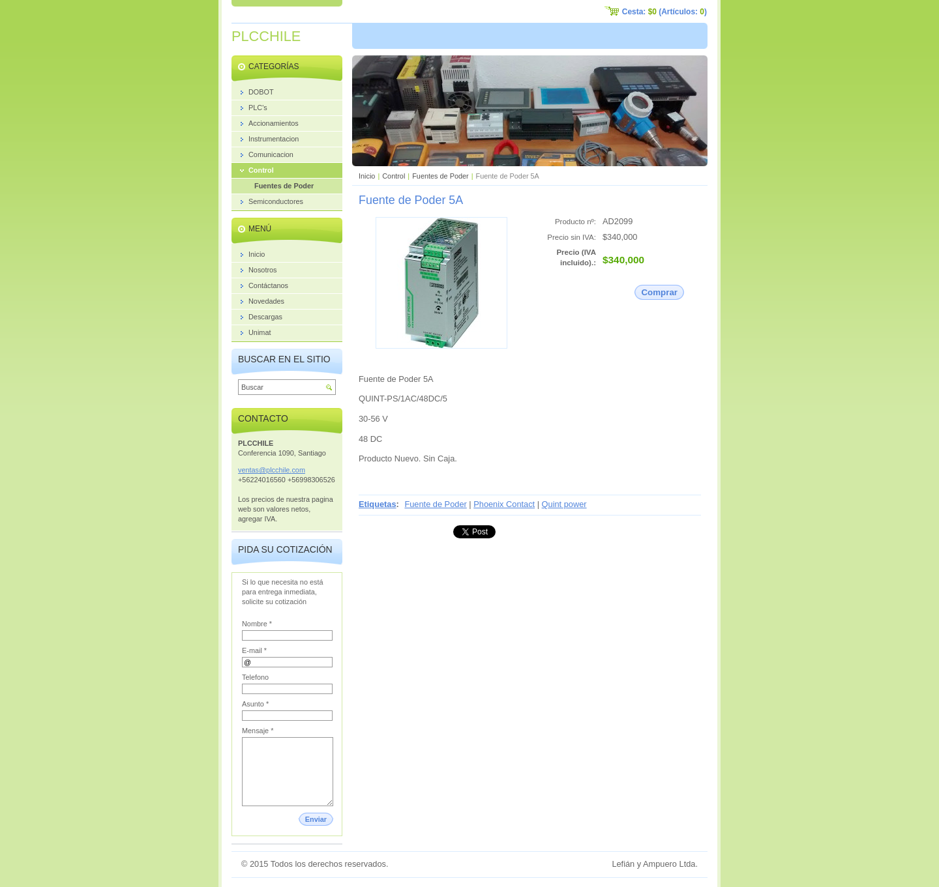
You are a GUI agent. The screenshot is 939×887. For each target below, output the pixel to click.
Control (393, 176)
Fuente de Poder (435, 504)
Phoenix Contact (504, 504)
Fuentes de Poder (440, 176)
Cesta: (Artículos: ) (664, 11)
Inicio (367, 176)
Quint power (564, 504)
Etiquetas (377, 504)
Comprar (659, 292)
